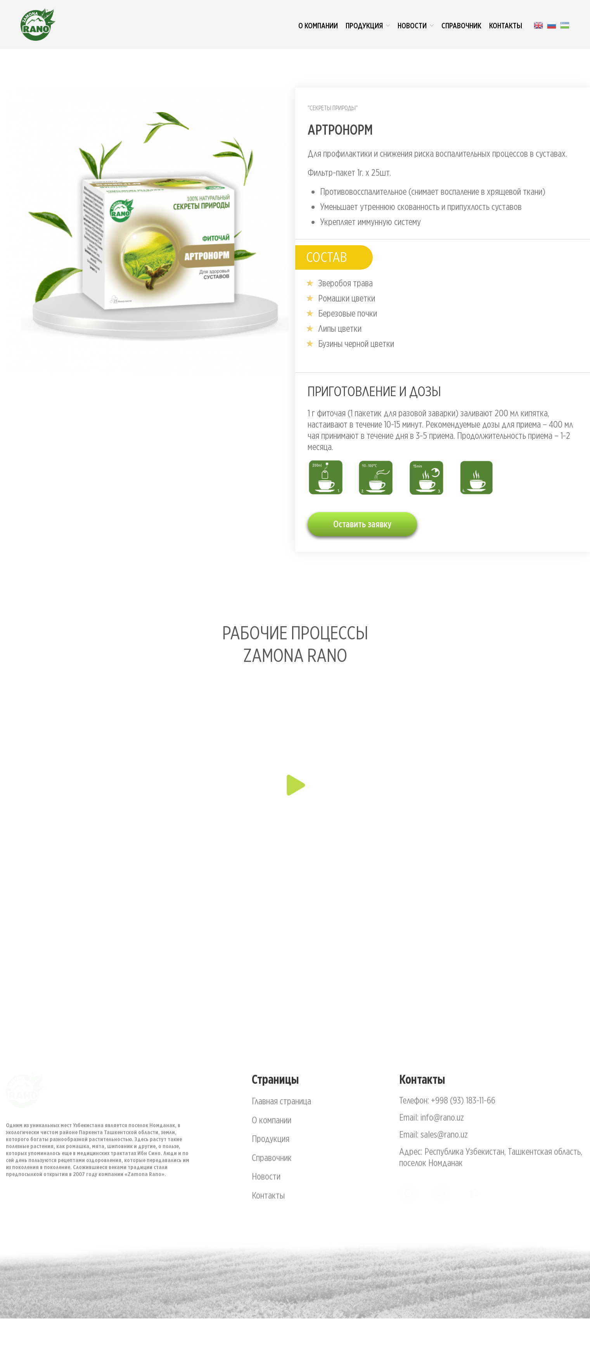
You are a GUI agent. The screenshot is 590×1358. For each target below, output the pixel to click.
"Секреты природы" (333, 107)
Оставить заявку (362, 524)
